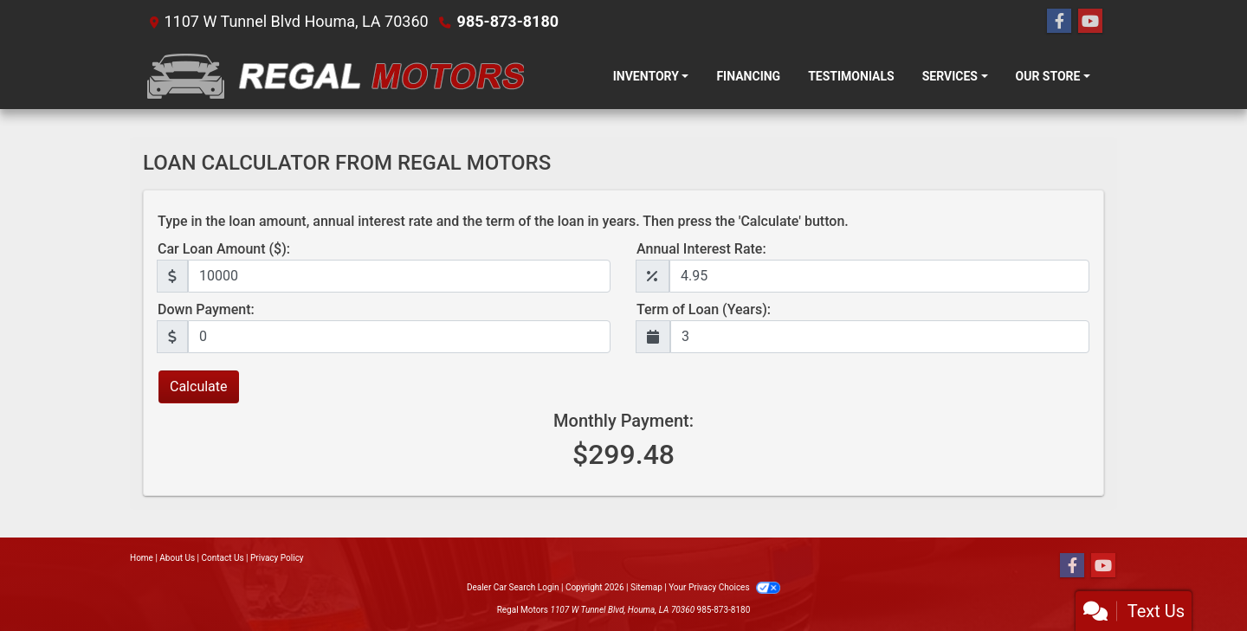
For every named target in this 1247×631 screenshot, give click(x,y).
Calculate (199, 386)
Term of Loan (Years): (703, 309)
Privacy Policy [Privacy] (277, 558)
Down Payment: (206, 309)
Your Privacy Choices (724, 587)
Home (141, 558)
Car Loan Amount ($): (224, 249)
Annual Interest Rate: (701, 249)
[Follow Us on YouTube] (1090, 22)
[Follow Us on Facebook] (1059, 22)
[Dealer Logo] (333, 76)
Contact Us (223, 558)
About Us (177, 558)
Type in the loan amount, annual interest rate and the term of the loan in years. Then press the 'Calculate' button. (503, 221)
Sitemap (646, 587)
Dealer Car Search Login (513, 587)
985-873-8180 (508, 21)
